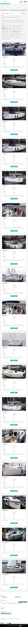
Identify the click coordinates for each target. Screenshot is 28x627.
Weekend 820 (8, 39)
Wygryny (15, 22)
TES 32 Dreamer (12, 36)
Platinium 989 (20, 31)
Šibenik (23, 22)
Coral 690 (14, 28)
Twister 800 (3, 39)
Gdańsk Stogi (8, 20)
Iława (14, 20)
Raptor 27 (3, 33)
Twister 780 (21, 37)
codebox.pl (5, 619)
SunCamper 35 (7, 36)
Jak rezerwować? (3, 607)
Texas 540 (12, 37)
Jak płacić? (2, 608)
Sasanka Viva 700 (19, 34)
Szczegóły (14, 134)
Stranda (9, 22)
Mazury (12, 17)
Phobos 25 (16, 31)
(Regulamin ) (20, 603)
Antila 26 (17, 25)
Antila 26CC (21, 25)
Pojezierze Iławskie (16, 17)
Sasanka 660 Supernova (5, 34)
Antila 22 (10, 25)
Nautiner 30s (8, 31)
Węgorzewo (19, 22)
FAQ (1, 609)
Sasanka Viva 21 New (13, 34)
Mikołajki (17, 20)
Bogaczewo (3, 20)
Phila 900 (11, 31)
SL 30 (10, 33)
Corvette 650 (18, 28)
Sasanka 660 (18, 33)
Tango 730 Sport (18, 36)
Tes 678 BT (9, 37)
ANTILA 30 (3, 25)
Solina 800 (24, 34)
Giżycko (12, 20)
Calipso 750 (10, 28)
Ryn (7, 22)
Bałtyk (9, 17)
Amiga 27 (7, 25)
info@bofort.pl (7, 3)
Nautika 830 (3, 31)
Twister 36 (16, 37)
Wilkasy (12, 22)
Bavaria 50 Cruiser (5, 28)
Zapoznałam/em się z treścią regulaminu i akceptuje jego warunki (12, 603)
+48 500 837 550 (3, 3)
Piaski (20, 20)
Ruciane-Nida (4, 22)
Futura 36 (22, 28)
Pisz (22, 20)
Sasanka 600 (13, 33)
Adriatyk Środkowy (4, 17)
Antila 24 (14, 25)
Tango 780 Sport (4, 37)
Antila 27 (5, 57)
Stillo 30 (3, 36)
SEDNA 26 (6, 33)
